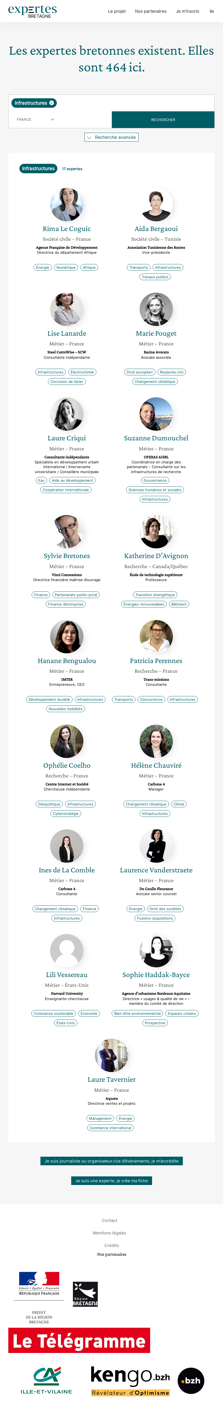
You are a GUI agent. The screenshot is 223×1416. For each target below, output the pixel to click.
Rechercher (163, 119)
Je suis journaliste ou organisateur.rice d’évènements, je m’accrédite (112, 1161)
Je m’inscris (187, 11)
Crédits (111, 1245)
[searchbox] (102, 103)
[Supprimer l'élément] (51, 103)
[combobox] (111, 103)
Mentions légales (109, 1233)
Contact (109, 1220)
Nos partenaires (150, 11)
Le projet (116, 11)
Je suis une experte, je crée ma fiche (111, 1180)
